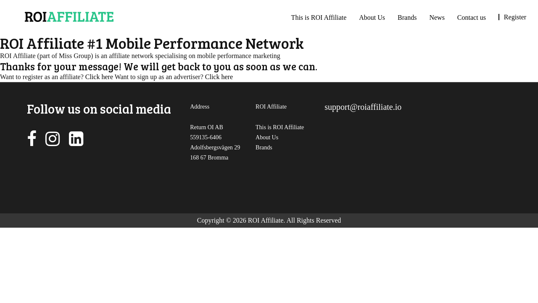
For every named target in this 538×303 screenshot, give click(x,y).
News (436, 17)
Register (515, 17)
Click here (99, 76)
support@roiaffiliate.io (362, 107)
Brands (407, 17)
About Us (372, 17)
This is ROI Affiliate (319, 17)
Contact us (471, 17)
